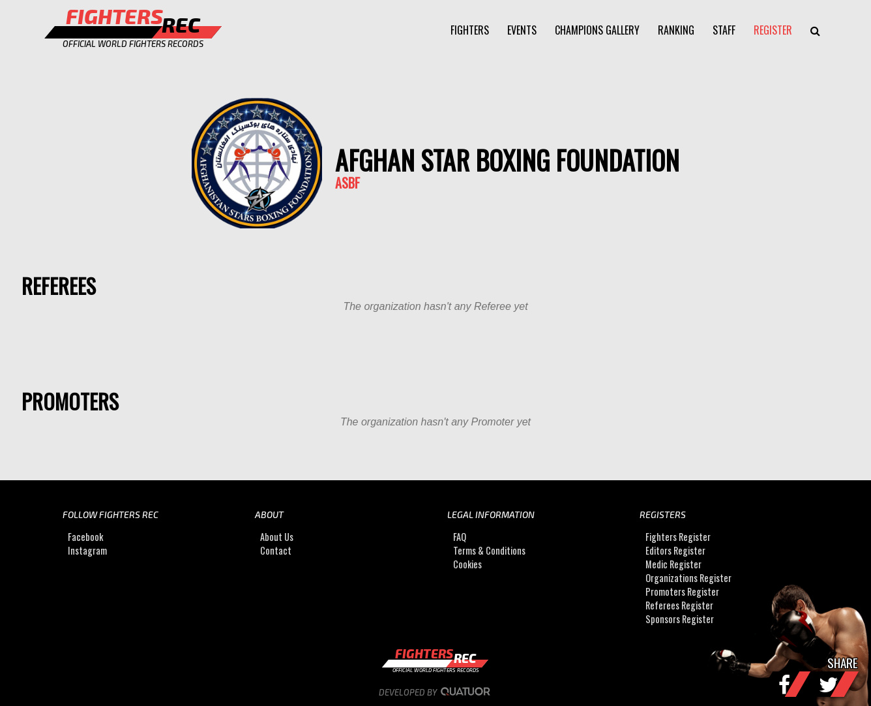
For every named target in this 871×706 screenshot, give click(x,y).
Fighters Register (678, 536)
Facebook (85, 536)
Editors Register (675, 550)
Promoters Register (682, 591)
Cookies (467, 564)
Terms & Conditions (489, 550)
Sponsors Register (679, 619)
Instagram (87, 550)
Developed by (436, 692)
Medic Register (673, 564)
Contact (275, 550)
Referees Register (679, 605)
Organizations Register (688, 578)
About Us (276, 536)
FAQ (459, 536)
